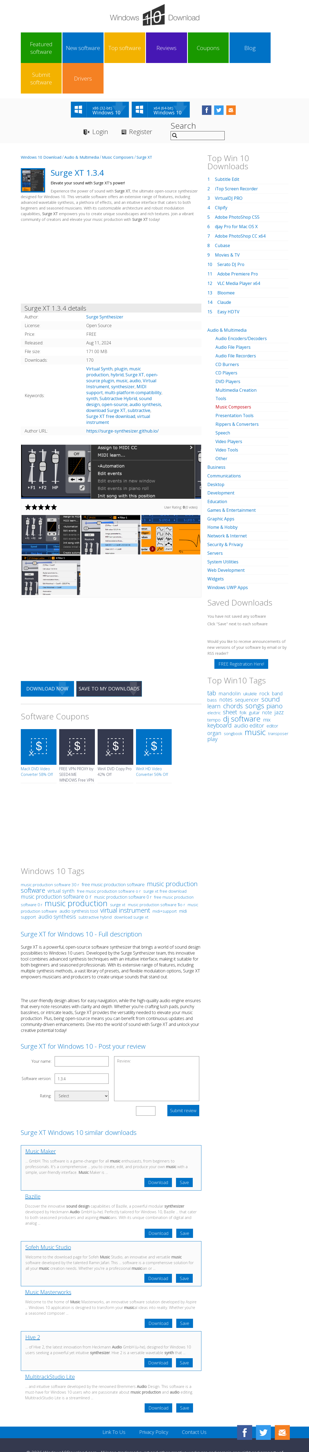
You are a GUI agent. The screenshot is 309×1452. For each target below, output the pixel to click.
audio (135, 350)
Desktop (216, 450)
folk (243, 675)
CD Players (226, 341)
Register (140, 101)
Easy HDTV (228, 281)
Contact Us (194, 1402)
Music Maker (40, 1121)
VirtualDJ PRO (229, 168)
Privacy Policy (153, 1402)
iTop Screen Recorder (237, 158)
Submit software (237, 47)
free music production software (113, 854)
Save (184, 1152)
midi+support (164, 880)
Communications (224, 442)
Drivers (271, 48)
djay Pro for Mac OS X (236, 196)
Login (100, 101)
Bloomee (226, 262)
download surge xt (131, 886)
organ (214, 696)
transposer (278, 696)
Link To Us (113, 1402)
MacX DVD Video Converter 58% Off (37, 741)
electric (214, 675)
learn (214, 669)
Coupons (171, 48)
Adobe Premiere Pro (237, 244)
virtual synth (61, 860)
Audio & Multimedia (81, 126)
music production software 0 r (123, 867)
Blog (204, 48)
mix (267, 682)
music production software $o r (156, 874)
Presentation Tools (235, 383)
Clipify (221, 177)
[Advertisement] (111, 233)
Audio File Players (233, 316)
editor (272, 689)
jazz (279, 675)
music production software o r (56, 866)
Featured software (37, 47)
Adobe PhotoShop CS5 (238, 187)
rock (264, 656)
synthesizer (123, 356)
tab (211, 656)
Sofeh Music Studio (48, 1217)
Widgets (215, 542)
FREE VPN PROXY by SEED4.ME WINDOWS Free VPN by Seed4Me (76, 747)
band (277, 656)
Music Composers (118, 126)
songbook (233, 696)
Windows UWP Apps (227, 551)
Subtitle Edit (227, 149)
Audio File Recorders (236, 325)
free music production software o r (109, 860)
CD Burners (227, 333)
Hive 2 (32, 1307)
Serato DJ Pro (231, 234)
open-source (115, 374)
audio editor (249, 688)
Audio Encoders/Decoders (241, 308)
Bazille (33, 1166)
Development (221, 458)
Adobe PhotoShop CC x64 (241, 206)
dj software (242, 681)
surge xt (117, 874)
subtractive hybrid (95, 886)
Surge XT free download (110, 386)
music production (76, 873)
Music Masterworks (48, 1262)
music (122, 350)
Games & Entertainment (231, 475)
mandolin (229, 656)
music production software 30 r (50, 854)
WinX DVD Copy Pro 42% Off (115, 741)
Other (221, 425)
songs (254, 668)
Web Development (226, 534)
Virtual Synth (99, 338)
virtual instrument (125, 879)
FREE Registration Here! (241, 627)
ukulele (250, 656)
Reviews (137, 48)
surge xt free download (165, 860)
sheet (230, 675)
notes (225, 662)
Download (158, 1152)
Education (217, 467)
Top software (104, 47)
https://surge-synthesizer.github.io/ (122, 401)
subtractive (139, 380)
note (267, 675)
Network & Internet (227, 500)
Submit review (183, 1080)
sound (270, 662)
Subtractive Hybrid (118, 368)
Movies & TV (227, 225)
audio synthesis (145, 374)
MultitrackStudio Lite (50, 1346)
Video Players (229, 408)
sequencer (247, 662)
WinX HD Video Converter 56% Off (152, 741)
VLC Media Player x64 (239, 253)
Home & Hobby (222, 492)
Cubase (222, 215)
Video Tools (227, 417)
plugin (120, 338)
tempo (214, 683)
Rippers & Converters (237, 391)
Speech (222, 400)
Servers (215, 517)
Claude (224, 272)
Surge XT (144, 126)
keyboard (219, 688)
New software (70, 47)
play (212, 702)
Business (216, 433)
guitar (254, 676)
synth (92, 368)
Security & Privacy (225, 509)
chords (233, 668)
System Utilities (222, 526)
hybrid (117, 344)
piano (275, 668)
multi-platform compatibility (133, 362)
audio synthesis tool (78, 881)
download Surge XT (106, 380)
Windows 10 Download (41, 126)
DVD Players (228, 350)
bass (212, 663)
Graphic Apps (220, 484)
